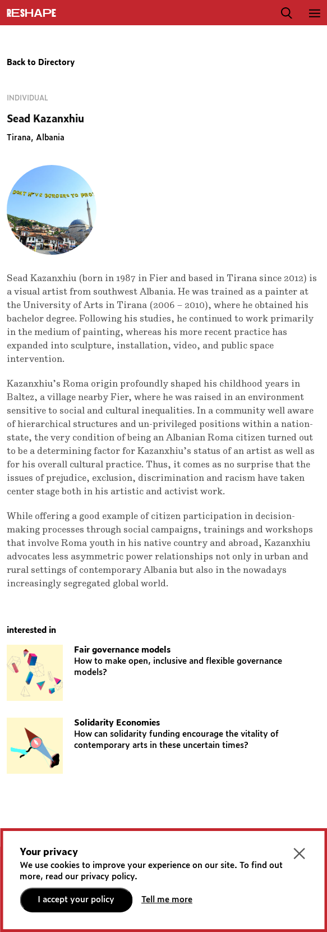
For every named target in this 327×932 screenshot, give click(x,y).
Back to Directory (41, 63)
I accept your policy (76, 900)
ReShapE (31, 13)
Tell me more (166, 900)
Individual (27, 98)
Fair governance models (122, 650)
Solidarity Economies (117, 723)
